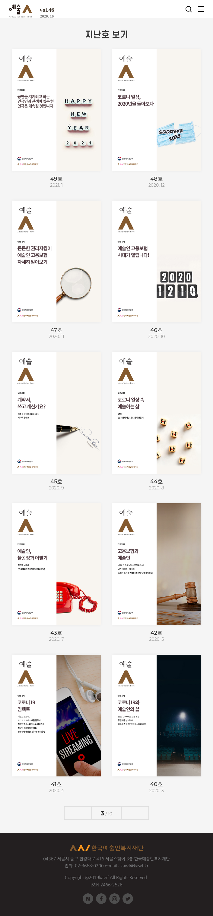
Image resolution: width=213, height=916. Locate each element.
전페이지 (84, 813)
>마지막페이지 (141, 813)
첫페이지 (71, 813)
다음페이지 (128, 813)
